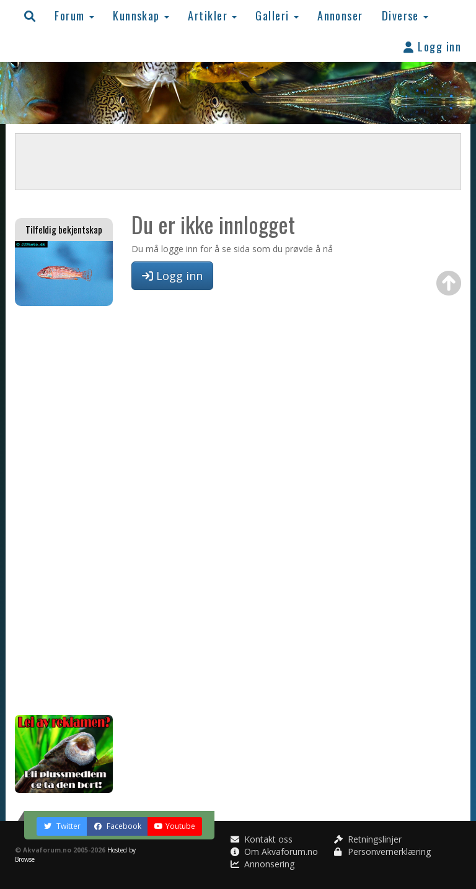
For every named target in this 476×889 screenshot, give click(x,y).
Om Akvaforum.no (274, 851)
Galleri (277, 15)
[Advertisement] (64, 510)
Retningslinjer (368, 839)
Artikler (212, 15)
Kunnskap (141, 15)
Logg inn (432, 46)
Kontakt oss (262, 839)
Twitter (62, 826)
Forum (74, 15)
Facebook (117, 826)
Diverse (405, 15)
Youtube (174, 826)
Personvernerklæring (382, 851)
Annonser (340, 15)
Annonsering (262, 864)
